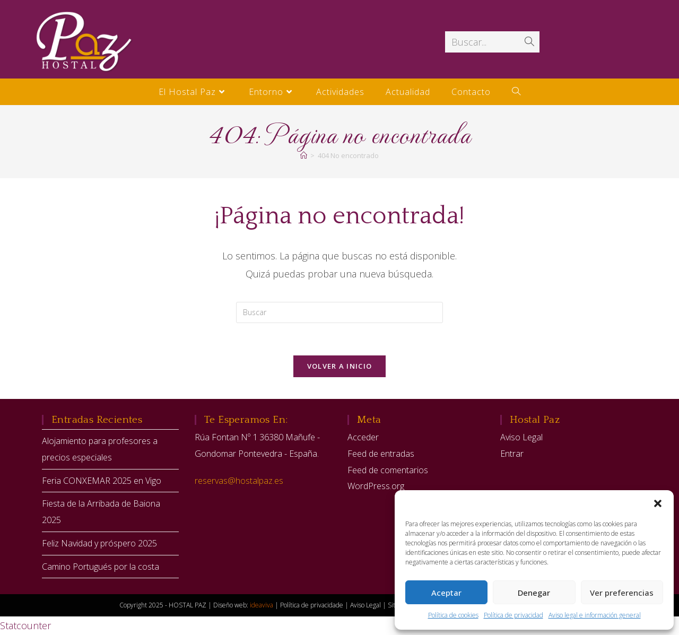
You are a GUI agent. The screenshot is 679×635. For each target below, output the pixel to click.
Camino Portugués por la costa (100, 566)
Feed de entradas (380, 453)
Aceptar (446, 592)
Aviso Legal (521, 437)
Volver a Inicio (339, 366)
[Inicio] (303, 155)
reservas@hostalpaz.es (239, 480)
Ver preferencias (622, 592)
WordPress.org (375, 486)
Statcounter (25, 625)
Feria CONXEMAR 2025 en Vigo (101, 480)
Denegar (534, 592)
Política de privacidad (513, 615)
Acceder (363, 437)
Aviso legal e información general (595, 615)
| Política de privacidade (310, 605)
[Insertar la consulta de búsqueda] (339, 312)
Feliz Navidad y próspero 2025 (99, 543)
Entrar (512, 453)
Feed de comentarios (387, 470)
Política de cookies (453, 615)
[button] (657, 503)
